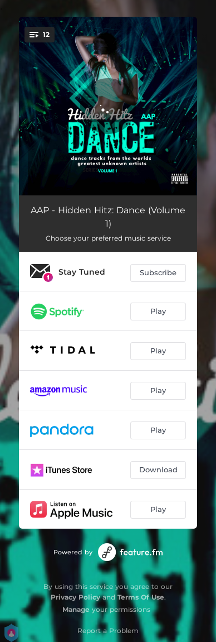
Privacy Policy (75, 597)
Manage (76, 609)
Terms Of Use (140, 597)
